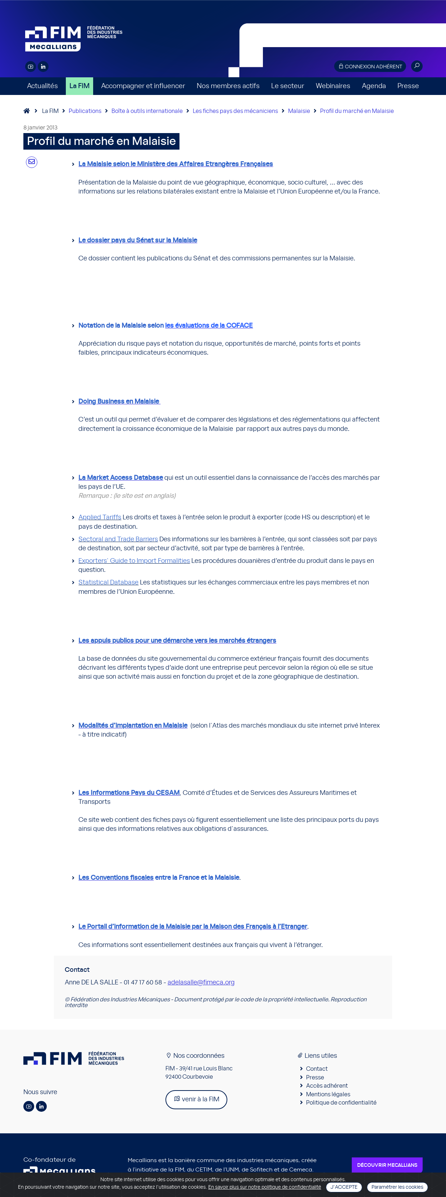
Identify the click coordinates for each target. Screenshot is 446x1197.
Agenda (374, 86)
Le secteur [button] (287, 86)
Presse (408, 86)
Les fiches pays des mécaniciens (235, 111)
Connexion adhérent (370, 66)
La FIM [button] (79, 86)
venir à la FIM (196, 1099)
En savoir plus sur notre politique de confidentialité (264, 1187)
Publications (85, 111)
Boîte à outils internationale (147, 111)
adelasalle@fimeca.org (201, 982)
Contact (317, 1069)
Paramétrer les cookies (397, 1187)
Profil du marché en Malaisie (357, 111)
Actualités (42, 86)
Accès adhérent (327, 1086)
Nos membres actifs (228, 86)
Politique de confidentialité (341, 1103)
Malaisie (299, 111)
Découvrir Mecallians (387, 1165)
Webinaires (333, 86)
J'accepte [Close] (344, 1187)
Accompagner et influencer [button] (143, 86)
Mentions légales (328, 1094)
